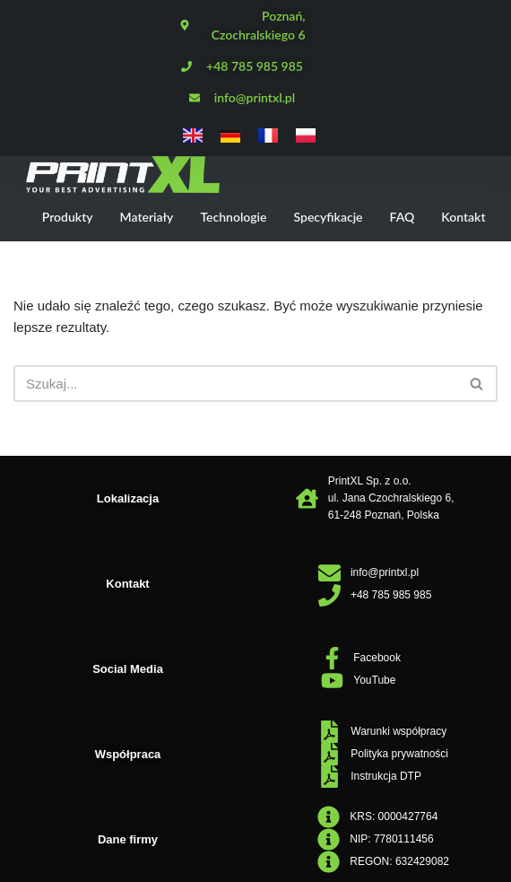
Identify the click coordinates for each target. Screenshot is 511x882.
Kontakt (463, 216)
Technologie (233, 216)
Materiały (147, 216)
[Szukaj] (235, 383)
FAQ (402, 216)
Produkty (67, 216)
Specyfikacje (327, 216)
